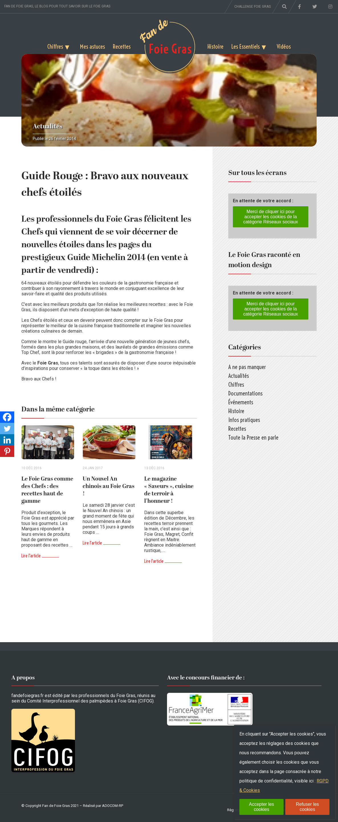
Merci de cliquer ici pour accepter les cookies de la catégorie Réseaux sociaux (270, 216)
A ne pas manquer (247, 366)
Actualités (47, 126)
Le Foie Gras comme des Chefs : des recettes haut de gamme (47, 490)
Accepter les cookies (261, 807)
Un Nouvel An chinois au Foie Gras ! (109, 486)
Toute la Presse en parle (253, 437)
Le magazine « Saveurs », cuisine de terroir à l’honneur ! (169, 490)
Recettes (122, 46)
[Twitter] (7, 428)
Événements (240, 402)
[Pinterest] (7, 451)
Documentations (245, 393)
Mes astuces (92, 46)
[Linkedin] (7, 440)
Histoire (215, 46)
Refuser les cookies (307, 807)
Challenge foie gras (252, 7)
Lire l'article (30, 556)
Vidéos (284, 46)
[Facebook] (7, 417)
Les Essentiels (245, 46)
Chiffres (55, 46)
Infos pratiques (244, 419)
